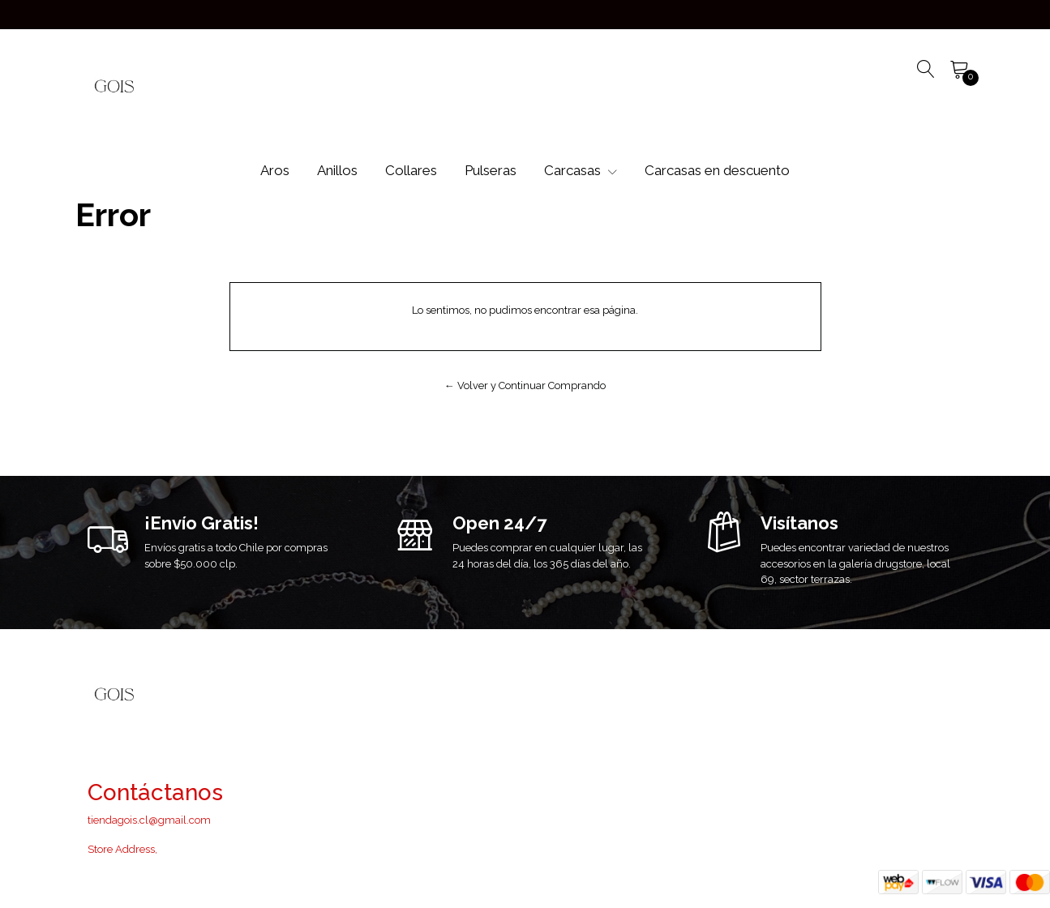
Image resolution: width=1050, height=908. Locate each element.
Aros (274, 170)
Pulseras (490, 170)
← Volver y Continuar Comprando (525, 385)
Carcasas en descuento (717, 170)
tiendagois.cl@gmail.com (149, 820)
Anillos (337, 170)
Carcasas (580, 170)
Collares (411, 170)
